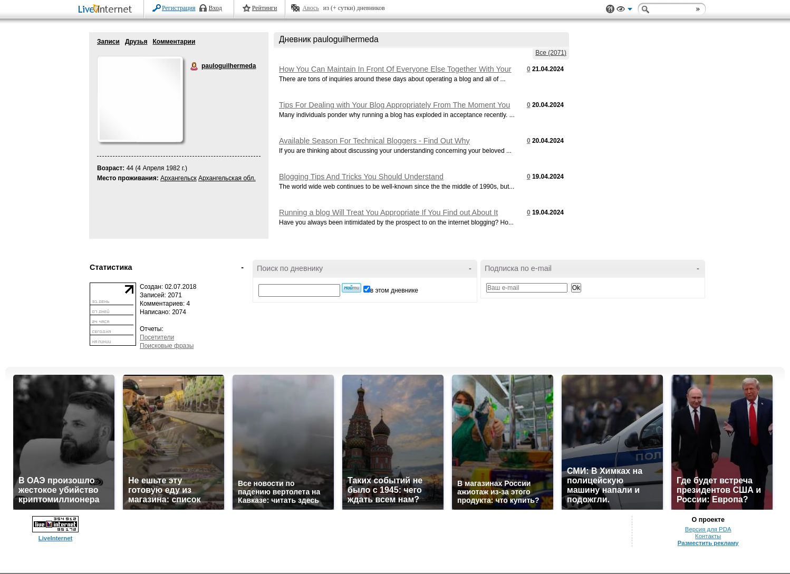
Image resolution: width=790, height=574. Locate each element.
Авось (310, 8)
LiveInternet (107, 9)
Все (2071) (550, 52)
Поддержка (610, 9)
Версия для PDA (708, 529)
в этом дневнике (394, 290)
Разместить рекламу (708, 543)
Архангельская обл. (227, 178)
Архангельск (178, 178)
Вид (624, 10)
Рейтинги (264, 8)
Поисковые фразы (167, 345)
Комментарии (173, 41)
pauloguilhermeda (194, 66)
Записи (108, 41)
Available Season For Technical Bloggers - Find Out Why (374, 141)
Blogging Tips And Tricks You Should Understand (361, 176)
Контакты (708, 536)
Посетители (157, 337)
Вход (215, 8)
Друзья (136, 41)
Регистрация (179, 8)
